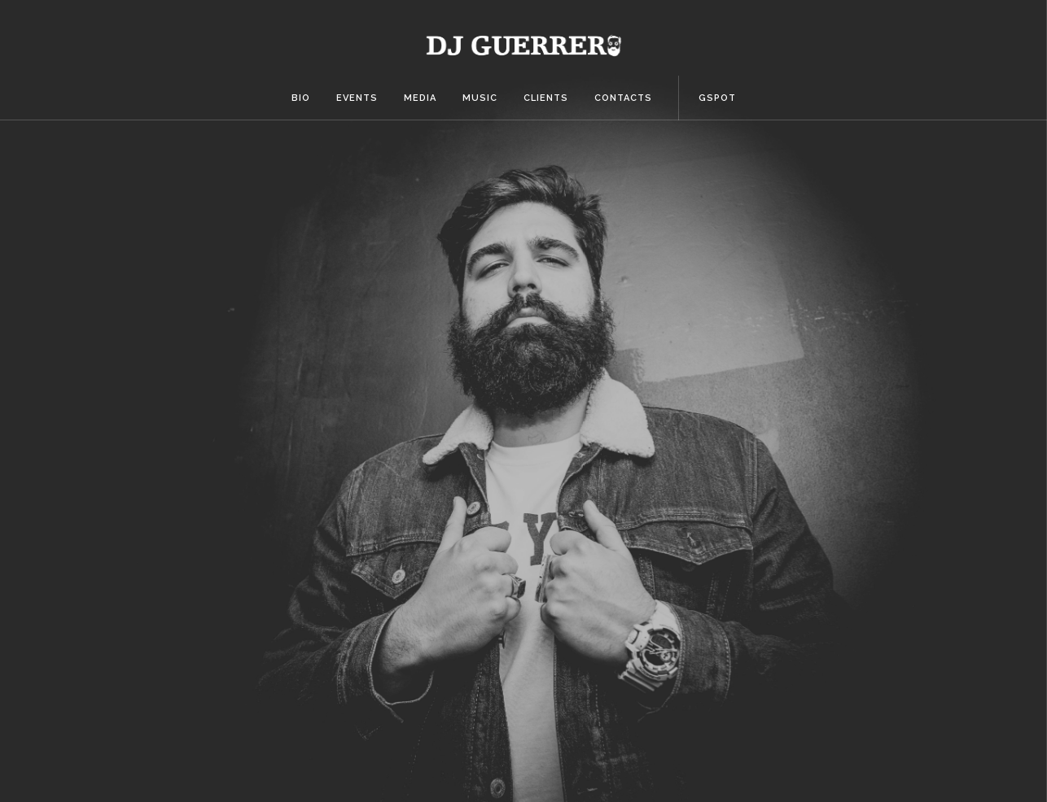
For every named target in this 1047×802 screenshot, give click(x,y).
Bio (300, 98)
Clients (546, 98)
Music (479, 98)
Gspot (717, 98)
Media (420, 98)
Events (357, 98)
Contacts (623, 98)
